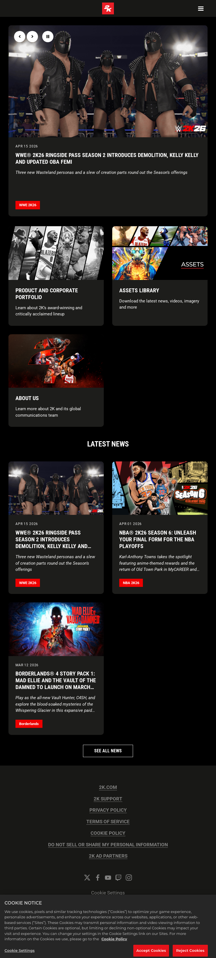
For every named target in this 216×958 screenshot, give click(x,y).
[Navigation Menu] (201, 8)
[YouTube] (108, 877)
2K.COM (108, 787)
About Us (27, 398)
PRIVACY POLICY (108, 810)
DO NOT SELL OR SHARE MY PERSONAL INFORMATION (108, 844)
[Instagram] (129, 877)
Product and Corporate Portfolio (46, 293)
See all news (108, 750)
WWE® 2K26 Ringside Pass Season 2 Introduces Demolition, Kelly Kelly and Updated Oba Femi (107, 158)
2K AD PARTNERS (108, 856)
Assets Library (139, 290)
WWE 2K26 (27, 205)
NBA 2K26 (131, 583)
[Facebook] (97, 877)
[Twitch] (118, 877)
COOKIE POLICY (108, 833)
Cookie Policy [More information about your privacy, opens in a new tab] (114, 942)
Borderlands (29, 724)
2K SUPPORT (108, 799)
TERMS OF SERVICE (108, 821)
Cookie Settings (108, 893)
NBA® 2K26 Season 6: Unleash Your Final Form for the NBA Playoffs (157, 539)
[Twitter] (87, 877)
